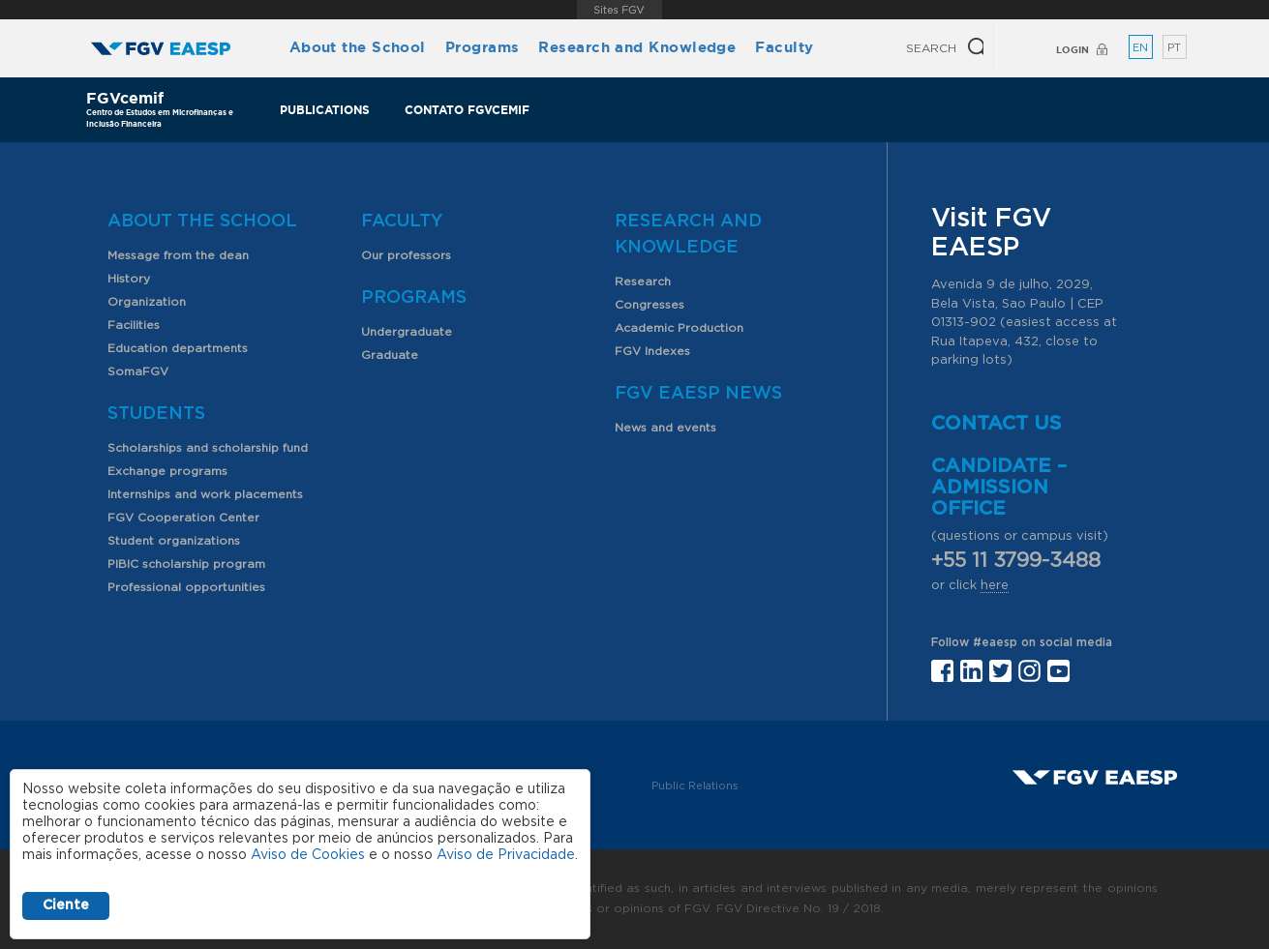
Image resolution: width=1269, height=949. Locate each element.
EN (1140, 48)
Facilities (133, 325)
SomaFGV (137, 371)
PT (1174, 48)
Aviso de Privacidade (506, 855)
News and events (665, 427)
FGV (620, 9)
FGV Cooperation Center (183, 517)
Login (1072, 49)
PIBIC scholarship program (186, 564)
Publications (325, 110)
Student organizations (173, 541)
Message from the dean (178, 255)
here (995, 585)
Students (156, 414)
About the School (357, 47)
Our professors (406, 255)
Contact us (996, 423)
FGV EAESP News (698, 393)
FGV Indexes (652, 351)
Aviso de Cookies (308, 855)
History (128, 278)
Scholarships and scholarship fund (207, 448)
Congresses (649, 305)
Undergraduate (406, 332)
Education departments (177, 348)
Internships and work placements (205, 494)
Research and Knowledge (637, 47)
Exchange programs (167, 471)
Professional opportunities (186, 587)
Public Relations (695, 786)
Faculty (784, 47)
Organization (146, 302)
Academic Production (679, 328)
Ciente (66, 905)
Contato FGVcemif (467, 110)
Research (643, 281)
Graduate (389, 355)
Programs (482, 47)
